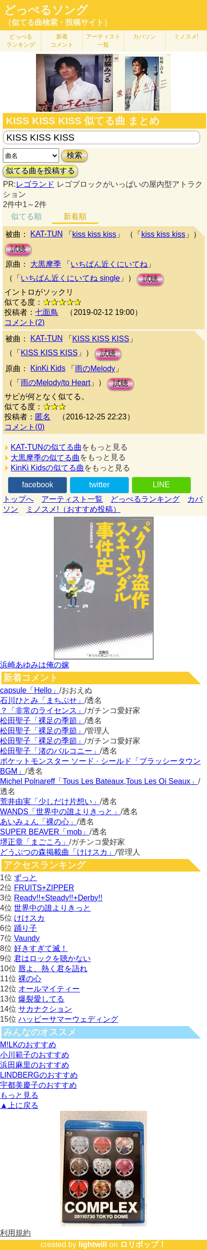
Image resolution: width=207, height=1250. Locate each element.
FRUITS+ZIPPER (44, 888)
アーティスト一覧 (72, 499)
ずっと (25, 877)
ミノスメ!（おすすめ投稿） (73, 509)
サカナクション (45, 1009)
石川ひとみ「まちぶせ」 (42, 700)
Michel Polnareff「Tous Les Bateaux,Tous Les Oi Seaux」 (99, 781)
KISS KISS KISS (101, 339)
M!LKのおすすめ (28, 1045)
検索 (74, 155)
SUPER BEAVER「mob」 (44, 832)
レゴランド (35, 184)
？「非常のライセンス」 (42, 710)
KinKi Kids (47, 368)
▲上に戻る (19, 1105)
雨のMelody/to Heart (55, 382)
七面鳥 (46, 312)
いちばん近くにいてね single (70, 278)
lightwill (92, 1244)
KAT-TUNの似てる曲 (46, 447)
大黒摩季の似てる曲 (45, 458)
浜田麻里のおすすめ (34, 1065)
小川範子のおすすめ (34, 1055)
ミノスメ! (186, 36)
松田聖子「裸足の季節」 (42, 720)
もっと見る (19, 1095)
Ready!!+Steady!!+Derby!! (58, 898)
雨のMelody (95, 369)
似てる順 (26, 216)
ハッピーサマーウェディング (68, 1019)
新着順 (74, 216)
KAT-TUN (46, 234)
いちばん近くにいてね (109, 264)
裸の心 (29, 979)
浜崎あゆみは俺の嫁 (34, 665)
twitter (99, 485)
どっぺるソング (46, 10)
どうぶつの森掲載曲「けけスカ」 (57, 852)
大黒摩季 (45, 264)
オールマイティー (49, 989)
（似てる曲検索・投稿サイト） (57, 22)
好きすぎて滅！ (41, 948)
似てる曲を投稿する (40, 171)
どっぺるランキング (145, 499)
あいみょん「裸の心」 (38, 822)
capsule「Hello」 (30, 690)
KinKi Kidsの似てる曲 (47, 468)
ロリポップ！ (143, 1244)
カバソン (144, 36)
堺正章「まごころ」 (34, 842)
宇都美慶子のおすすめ (38, 1085)
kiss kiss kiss (95, 234)
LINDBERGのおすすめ (39, 1075)
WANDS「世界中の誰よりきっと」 (60, 811)
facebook (37, 485)
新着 (61, 40)
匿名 (42, 417)
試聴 (18, 249)
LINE (161, 485)
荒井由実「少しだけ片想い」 (50, 801)
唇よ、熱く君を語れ (52, 968)
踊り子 (25, 928)
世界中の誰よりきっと (52, 908)
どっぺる (20, 40)
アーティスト (103, 40)
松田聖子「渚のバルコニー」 (50, 751)
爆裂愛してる (41, 999)
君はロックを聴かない (52, 958)
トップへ (18, 499)
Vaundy (26, 938)
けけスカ (29, 918)
